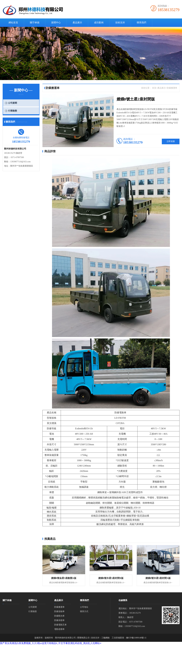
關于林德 (34, 22)
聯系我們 (141, 22)
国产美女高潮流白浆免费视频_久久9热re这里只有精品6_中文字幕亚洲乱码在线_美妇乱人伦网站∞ (50, 643)
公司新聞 (12, 103)
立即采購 (171, 141)
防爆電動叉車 (60, 625)
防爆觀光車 (59, 616)
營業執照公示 (83, 638)
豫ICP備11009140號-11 (136, 638)
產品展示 (77, 22)
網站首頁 (13, 22)
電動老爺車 (59, 629)
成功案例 (98, 22)
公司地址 (84, 607)
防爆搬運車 (59, 607)
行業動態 (12, 111)
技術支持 (120, 22)
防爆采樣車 (59, 620)
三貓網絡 (105, 638)
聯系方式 (84, 611)
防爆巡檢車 (59, 611)
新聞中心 (56, 22)
